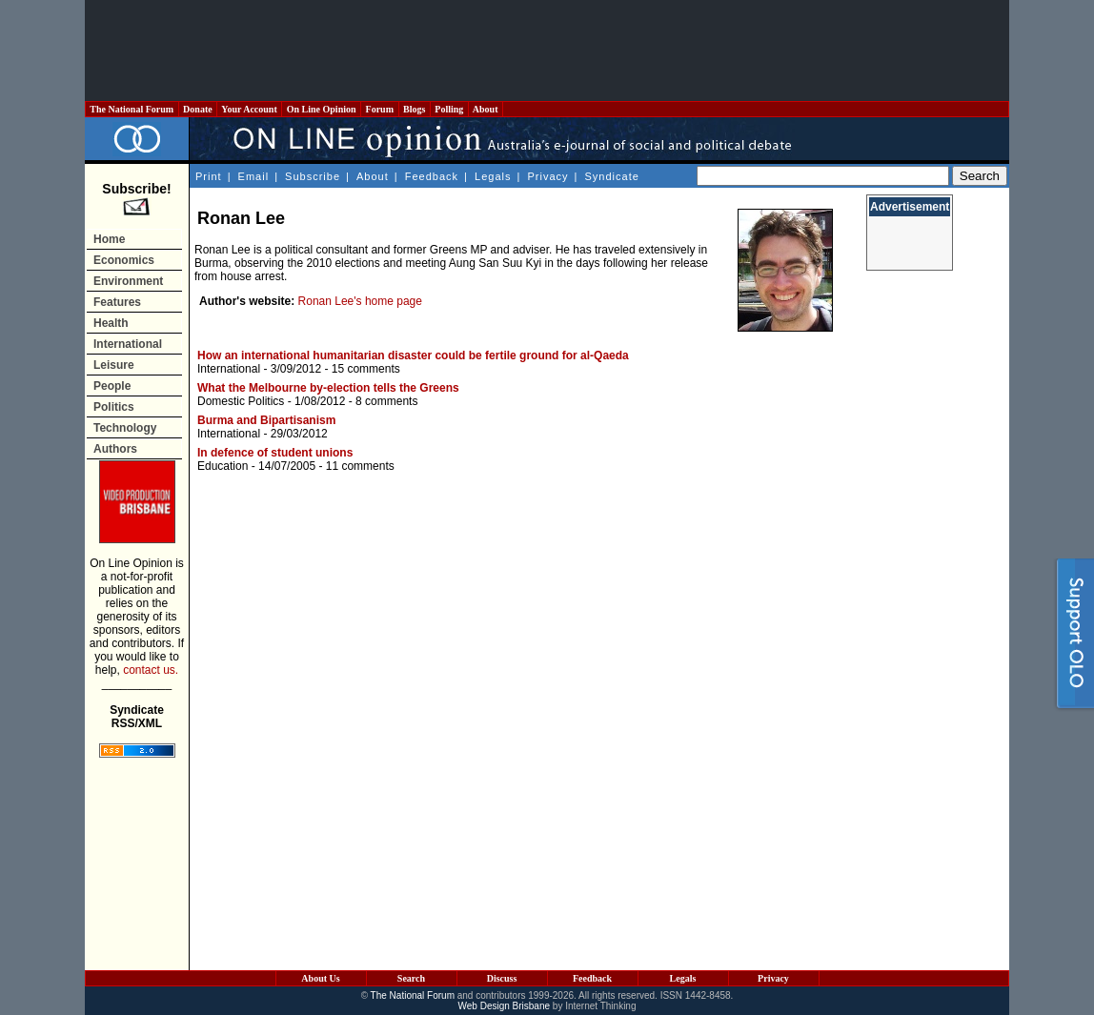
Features (117, 302)
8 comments (386, 401)
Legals (493, 176)
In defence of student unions (275, 452)
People (112, 386)
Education (222, 466)
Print (208, 176)
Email (254, 176)
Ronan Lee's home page (360, 301)
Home (109, 239)
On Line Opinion (321, 109)
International (127, 344)
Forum (379, 109)
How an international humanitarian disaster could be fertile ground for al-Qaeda (413, 355)
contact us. (150, 670)
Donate (198, 109)
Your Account (249, 109)
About (485, 109)
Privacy (547, 176)
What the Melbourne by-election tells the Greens (328, 388)
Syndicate (612, 176)
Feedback (431, 176)
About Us (320, 978)
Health (111, 323)
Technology (124, 428)
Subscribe (312, 176)
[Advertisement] (547, 50)
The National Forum (132, 109)
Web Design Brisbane (504, 1006)
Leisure (113, 365)
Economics (123, 260)
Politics (113, 407)
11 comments (360, 466)
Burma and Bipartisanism (266, 420)
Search (411, 978)
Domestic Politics (240, 401)
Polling (449, 109)
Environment (128, 281)
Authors (115, 449)
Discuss (502, 978)
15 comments (366, 369)
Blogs (414, 109)
